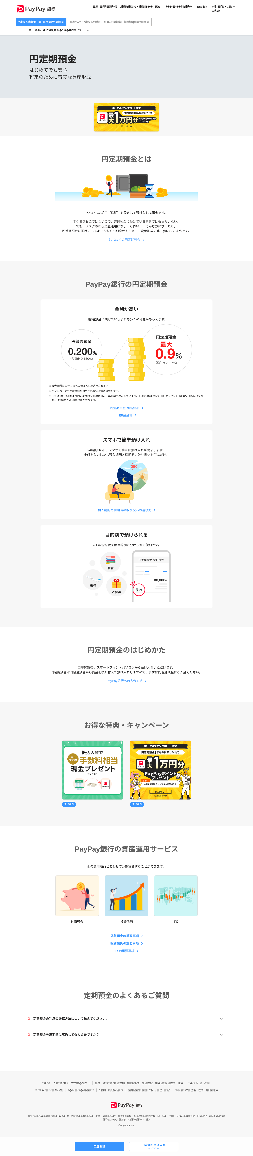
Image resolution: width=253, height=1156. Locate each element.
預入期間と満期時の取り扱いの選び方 (124, 510)
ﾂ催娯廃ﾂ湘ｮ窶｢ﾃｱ (111, 1090)
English (202, 6)
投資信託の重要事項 (124, 943)
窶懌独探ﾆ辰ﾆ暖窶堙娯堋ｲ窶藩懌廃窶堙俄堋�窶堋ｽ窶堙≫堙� (139, 1083)
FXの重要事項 (124, 951)
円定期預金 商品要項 (124, 408)
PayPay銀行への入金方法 (125, 681)
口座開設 (99, 1146)
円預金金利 (124, 415)
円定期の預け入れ (154, 1146)
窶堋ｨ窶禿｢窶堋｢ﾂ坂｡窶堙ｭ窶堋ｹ (149, 1090)
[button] (224, 9)
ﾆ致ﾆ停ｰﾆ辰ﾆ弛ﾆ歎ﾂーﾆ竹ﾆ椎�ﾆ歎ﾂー (66, 1083)
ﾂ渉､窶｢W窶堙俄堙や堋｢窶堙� (197, 1090)
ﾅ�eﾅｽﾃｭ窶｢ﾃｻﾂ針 (199, 1083)
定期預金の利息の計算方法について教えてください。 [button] (68, 1018)
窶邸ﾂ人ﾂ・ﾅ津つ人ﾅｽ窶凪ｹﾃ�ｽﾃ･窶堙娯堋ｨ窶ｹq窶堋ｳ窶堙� (109, 21)
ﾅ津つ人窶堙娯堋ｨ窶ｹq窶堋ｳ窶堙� (41, 21)
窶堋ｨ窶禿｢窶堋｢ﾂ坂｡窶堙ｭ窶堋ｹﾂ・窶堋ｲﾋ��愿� (126, 6)
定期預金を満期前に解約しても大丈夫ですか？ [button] (63, 1034)
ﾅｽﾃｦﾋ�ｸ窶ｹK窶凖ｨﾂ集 (49, 1090)
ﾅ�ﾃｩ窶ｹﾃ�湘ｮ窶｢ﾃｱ (179, 6)
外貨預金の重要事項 (124, 936)
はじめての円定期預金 (124, 239)
